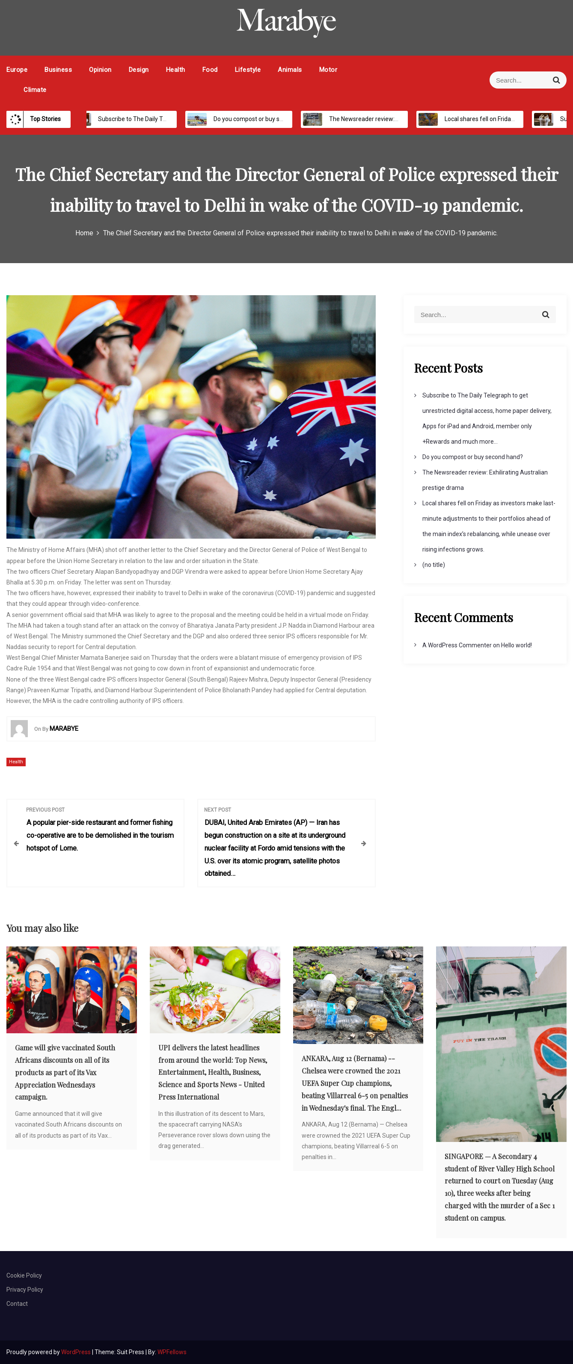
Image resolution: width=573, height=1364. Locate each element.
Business (58, 70)
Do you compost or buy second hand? (255, 119)
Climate (35, 90)
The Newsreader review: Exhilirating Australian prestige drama (405, 119)
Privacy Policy (24, 1289)
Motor (328, 70)
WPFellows (172, 1352)
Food (210, 70)
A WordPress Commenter (457, 645)
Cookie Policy (24, 1275)
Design (139, 70)
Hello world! (516, 645)
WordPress (76, 1352)
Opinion (100, 70)
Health (175, 70)
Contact (17, 1303)
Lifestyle (248, 70)
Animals (290, 70)
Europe (16, 70)
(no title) (433, 564)
